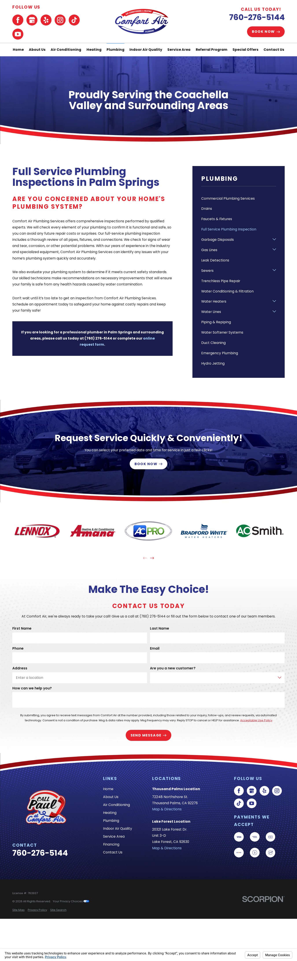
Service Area (114, 836)
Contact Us (112, 852)
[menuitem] (18, 909)
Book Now (266, 31)
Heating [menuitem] (94, 49)
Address (19, 668)
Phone (18, 648)
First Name (21, 629)
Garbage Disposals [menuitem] (217, 239)
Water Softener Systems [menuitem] (222, 332)
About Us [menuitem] (37, 49)
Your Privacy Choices (71, 901)
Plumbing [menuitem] (115, 49)
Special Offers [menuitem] (245, 49)
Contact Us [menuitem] (274, 49)
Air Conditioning (116, 804)
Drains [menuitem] (206, 208)
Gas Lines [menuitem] (209, 250)
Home (108, 789)
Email (154, 648)
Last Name (159, 629)
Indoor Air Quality (117, 828)
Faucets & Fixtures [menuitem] (216, 219)
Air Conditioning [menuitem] (66, 49)
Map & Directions (167, 809)
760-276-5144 (257, 17)
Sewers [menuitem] (207, 270)
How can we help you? (32, 688)
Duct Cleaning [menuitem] (213, 342)
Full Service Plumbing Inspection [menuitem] (228, 229)
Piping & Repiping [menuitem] (216, 322)
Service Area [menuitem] (178, 49)
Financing (111, 844)
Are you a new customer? (173, 668)
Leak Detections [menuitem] (215, 260)
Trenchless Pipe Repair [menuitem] (220, 281)
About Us (110, 797)
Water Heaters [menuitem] (213, 301)
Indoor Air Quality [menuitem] (145, 49)
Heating (109, 812)
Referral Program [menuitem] (211, 49)
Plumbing (111, 820)
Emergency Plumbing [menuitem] (219, 353)
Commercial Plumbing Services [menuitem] (228, 198)
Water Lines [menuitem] (211, 311)
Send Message (148, 735)
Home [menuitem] (18, 49)
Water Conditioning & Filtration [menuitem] (227, 291)
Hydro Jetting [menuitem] (213, 363)
